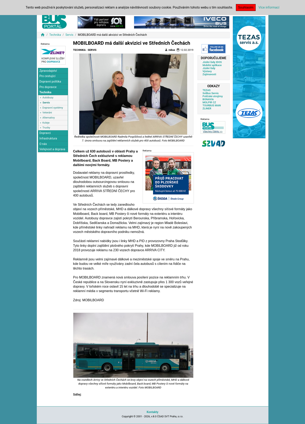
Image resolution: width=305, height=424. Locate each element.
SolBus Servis (211, 93)
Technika (55, 35)
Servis (69, 35)
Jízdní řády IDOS (212, 62)
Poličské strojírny (213, 96)
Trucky (46, 127)
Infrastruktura (48, 138)
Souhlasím (245, 7)
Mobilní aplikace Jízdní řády (212, 67)
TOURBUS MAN (212, 105)
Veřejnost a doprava (52, 149)
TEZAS (207, 90)
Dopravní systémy (52, 107)
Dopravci (45, 133)
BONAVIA (208, 99)
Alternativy (48, 117)
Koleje (46, 122)
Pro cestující (47, 76)
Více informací (268, 7)
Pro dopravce (47, 87)
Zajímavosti (209, 74)
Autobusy (47, 97)
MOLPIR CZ (209, 102)
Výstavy (207, 71)
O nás (43, 144)
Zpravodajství (48, 71)
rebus (170, 49)
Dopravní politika (50, 81)
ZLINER (207, 108)
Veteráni (47, 112)
